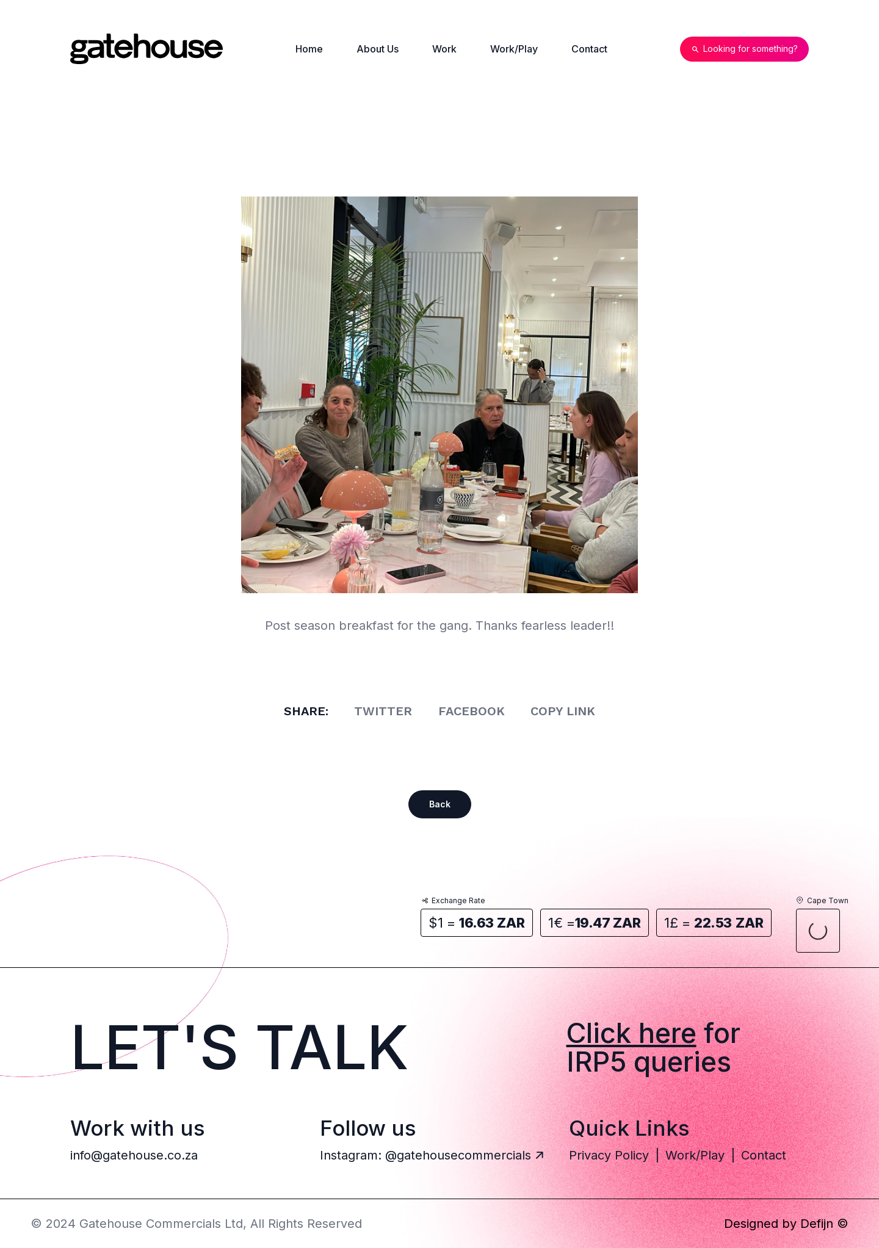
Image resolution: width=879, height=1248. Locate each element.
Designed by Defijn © (786, 1223)
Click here (631, 1033)
